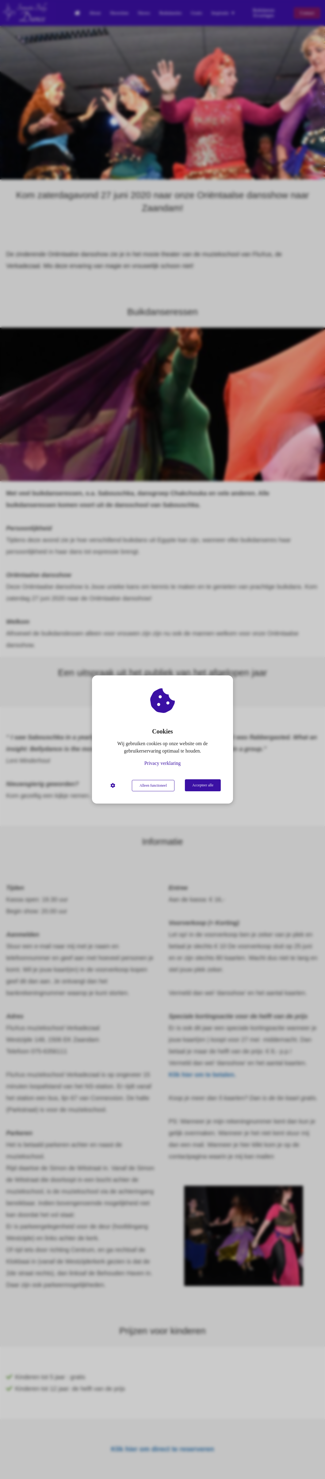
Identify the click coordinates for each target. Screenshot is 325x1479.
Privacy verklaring (162, 763)
